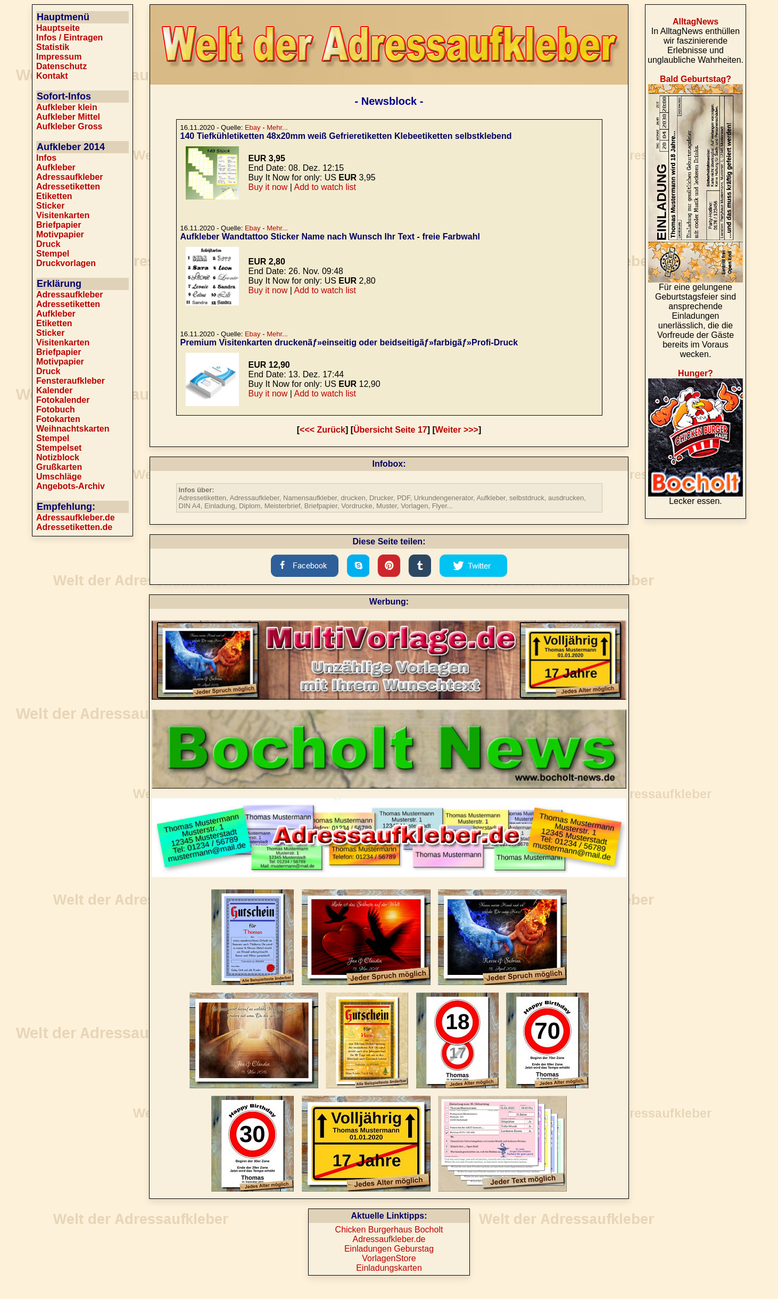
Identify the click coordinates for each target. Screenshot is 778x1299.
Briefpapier (58, 224)
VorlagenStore (389, 1258)
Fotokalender (62, 399)
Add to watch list (325, 187)
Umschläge (58, 476)
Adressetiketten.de (74, 527)
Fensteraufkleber (70, 380)
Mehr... (277, 127)
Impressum (58, 56)
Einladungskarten (389, 1267)
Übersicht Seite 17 (390, 429)
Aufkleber (56, 167)
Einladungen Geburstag (389, 1248)
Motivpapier (60, 234)
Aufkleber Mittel (68, 116)
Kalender (54, 390)
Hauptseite (58, 27)
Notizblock (57, 457)
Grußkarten (59, 466)
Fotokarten (58, 419)
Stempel (52, 253)
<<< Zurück (322, 429)
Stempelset (58, 447)
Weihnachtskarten (73, 428)
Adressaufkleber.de (75, 517)
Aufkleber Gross (69, 126)
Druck (48, 244)
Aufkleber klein (66, 107)
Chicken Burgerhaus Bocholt (389, 1229)
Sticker (50, 205)
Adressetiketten (68, 186)
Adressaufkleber (69, 176)
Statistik (52, 47)
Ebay (253, 127)
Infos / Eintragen (69, 37)
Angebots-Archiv (70, 486)
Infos (46, 157)
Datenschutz (61, 66)
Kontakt (52, 75)
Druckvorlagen (66, 263)
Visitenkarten (62, 215)
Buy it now (268, 187)
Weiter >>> (456, 429)
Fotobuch (55, 409)
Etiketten (54, 196)
